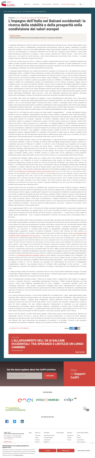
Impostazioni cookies (84, 450)
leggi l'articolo (80, 352)
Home (5, 11)
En (80, 4)
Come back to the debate (19, 328)
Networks (37, 439)
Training (69, 437)
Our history (37, 435)
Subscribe (50, 376)
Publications (46, 4)
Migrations (46, 442)
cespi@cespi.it (10, 438)
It (83, 4)
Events (78, 435)
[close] (92, 443)
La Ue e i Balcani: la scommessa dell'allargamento (34, 11)
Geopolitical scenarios (49, 435)
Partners (37, 442)
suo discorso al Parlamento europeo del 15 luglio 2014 (35, 171)
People (37, 437)
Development (47, 439)
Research (36, 4)
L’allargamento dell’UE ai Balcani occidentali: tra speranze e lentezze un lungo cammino (47, 344)
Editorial (79, 437)
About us (27, 4)
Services (56, 4)
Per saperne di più (18, 455)
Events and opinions (69, 4)
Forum (19, 11)
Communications (81, 442)
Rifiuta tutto (65, 450)
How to (78, 373)
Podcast (69, 439)
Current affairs (80, 439)
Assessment (70, 435)
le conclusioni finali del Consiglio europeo (30, 255)
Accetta (47, 450)
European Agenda (48, 437)
